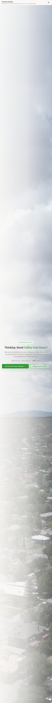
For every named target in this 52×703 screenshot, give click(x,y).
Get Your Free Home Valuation (15, 366)
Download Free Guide (40, 366)
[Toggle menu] (48, 2)
